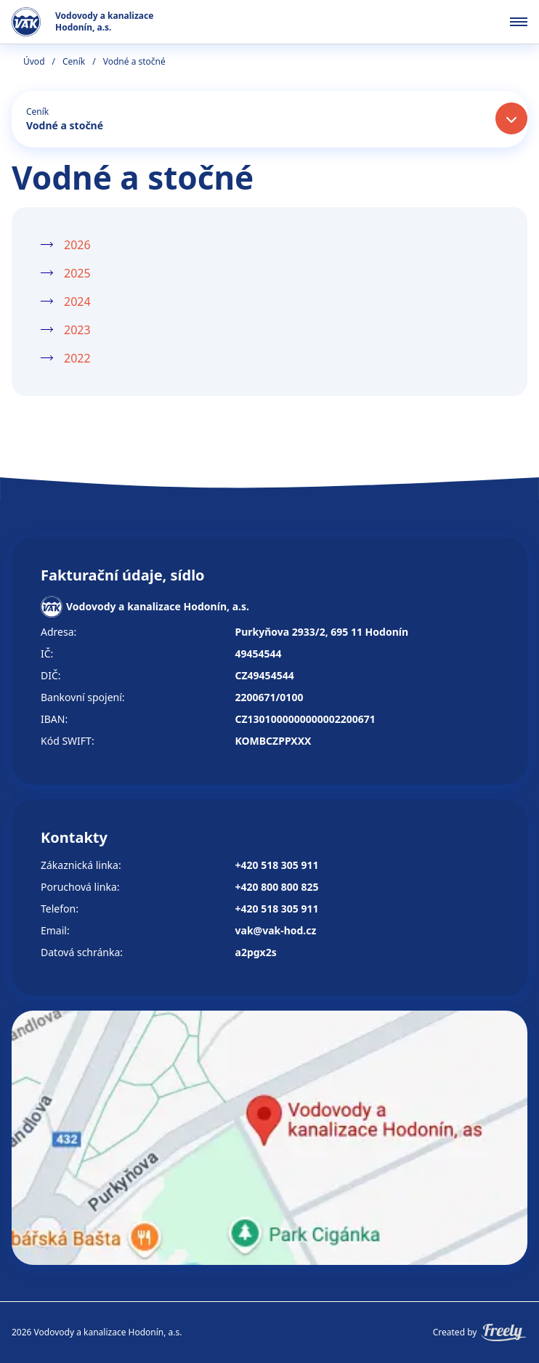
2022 (77, 358)
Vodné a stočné (64, 125)
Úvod (34, 61)
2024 (77, 302)
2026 (77, 245)
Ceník (73, 61)
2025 (77, 273)
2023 (77, 330)
